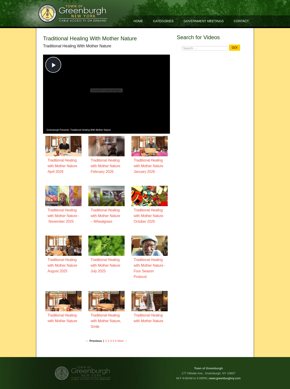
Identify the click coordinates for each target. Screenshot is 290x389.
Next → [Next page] (122, 341)
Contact (241, 21)
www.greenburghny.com (225, 378)
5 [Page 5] (113, 341)
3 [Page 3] (108, 341)
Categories (163, 21)
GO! (235, 47)
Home (138, 21)
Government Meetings (204, 21)
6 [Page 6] (116, 341)
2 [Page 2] (106, 341)
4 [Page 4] (111, 341)
